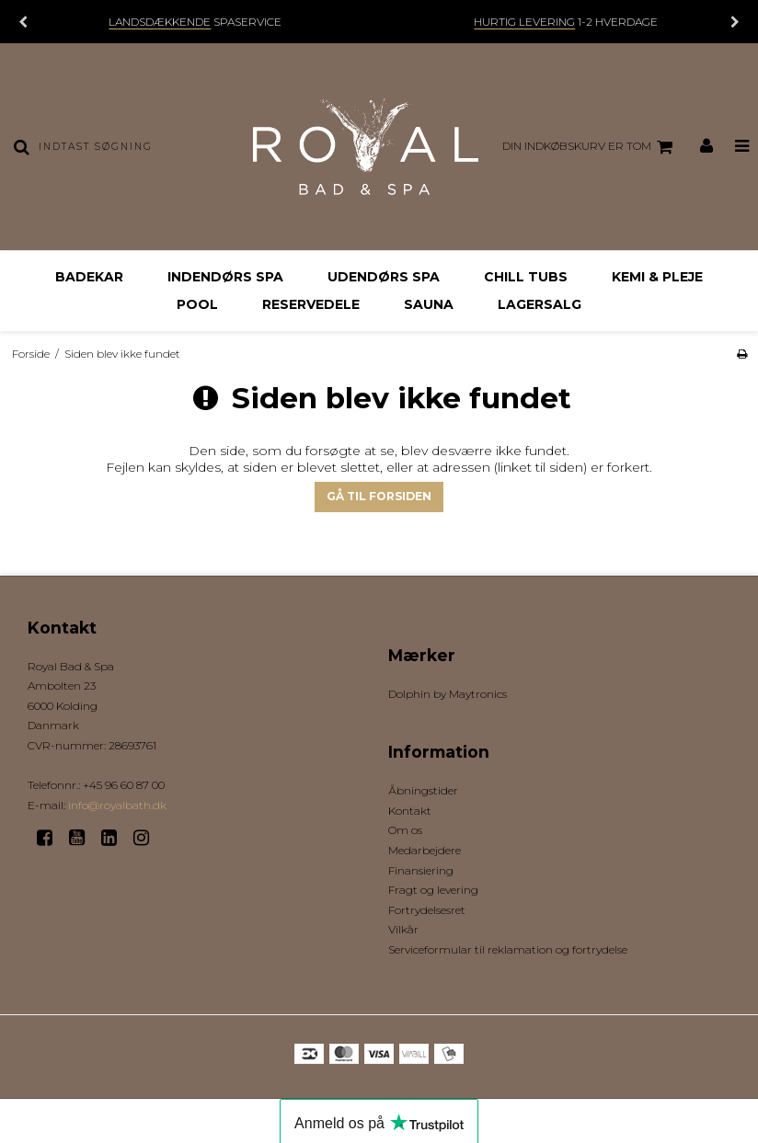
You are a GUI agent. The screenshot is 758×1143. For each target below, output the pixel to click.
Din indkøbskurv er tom (590, 147)
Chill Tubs (526, 277)
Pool (197, 304)
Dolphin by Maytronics (447, 694)
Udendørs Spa (383, 277)
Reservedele (311, 304)
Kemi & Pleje (657, 277)
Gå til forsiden (379, 496)
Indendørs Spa (225, 277)
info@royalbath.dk (117, 805)
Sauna (429, 304)
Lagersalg (539, 304)
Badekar (89, 277)
